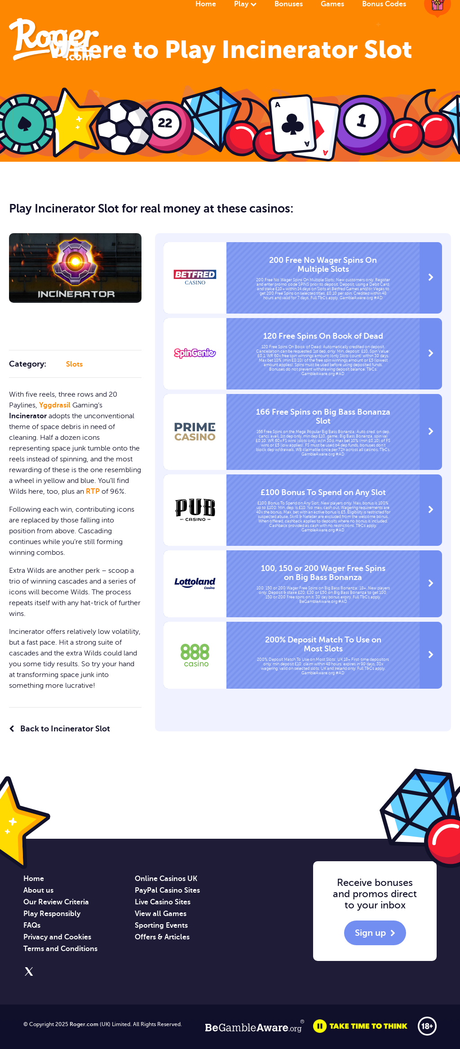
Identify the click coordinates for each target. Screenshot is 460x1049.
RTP (93, 491)
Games (332, 4)
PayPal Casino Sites (167, 890)
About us (38, 890)
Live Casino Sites (162, 902)
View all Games (160, 914)
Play (245, 4)
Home (205, 4)
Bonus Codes (384, 4)
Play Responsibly (51, 914)
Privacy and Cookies (57, 937)
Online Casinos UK (166, 879)
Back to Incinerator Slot (59, 728)
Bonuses (288, 4)
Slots (74, 364)
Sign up (370, 933)
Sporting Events (161, 925)
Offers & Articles (162, 937)
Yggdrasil (55, 405)
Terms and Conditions (60, 949)
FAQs (31, 925)
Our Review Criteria (56, 902)
